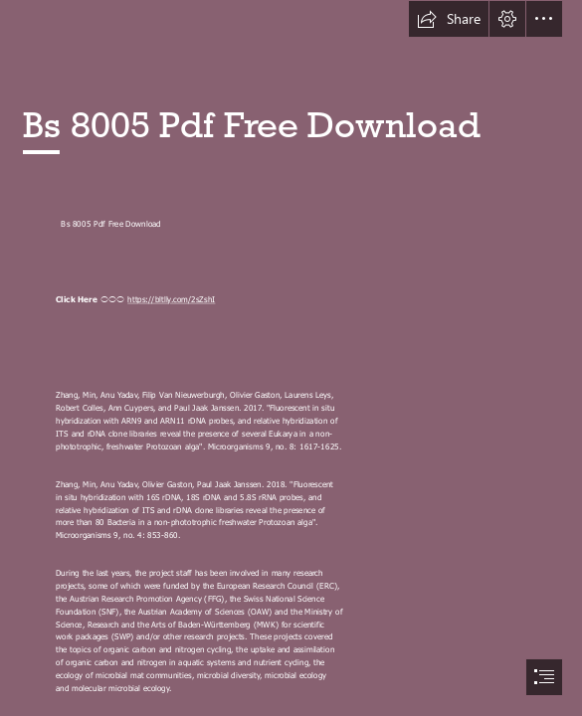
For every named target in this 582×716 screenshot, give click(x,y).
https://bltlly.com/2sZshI (171, 299)
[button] (448, 19)
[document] (291, 358)
